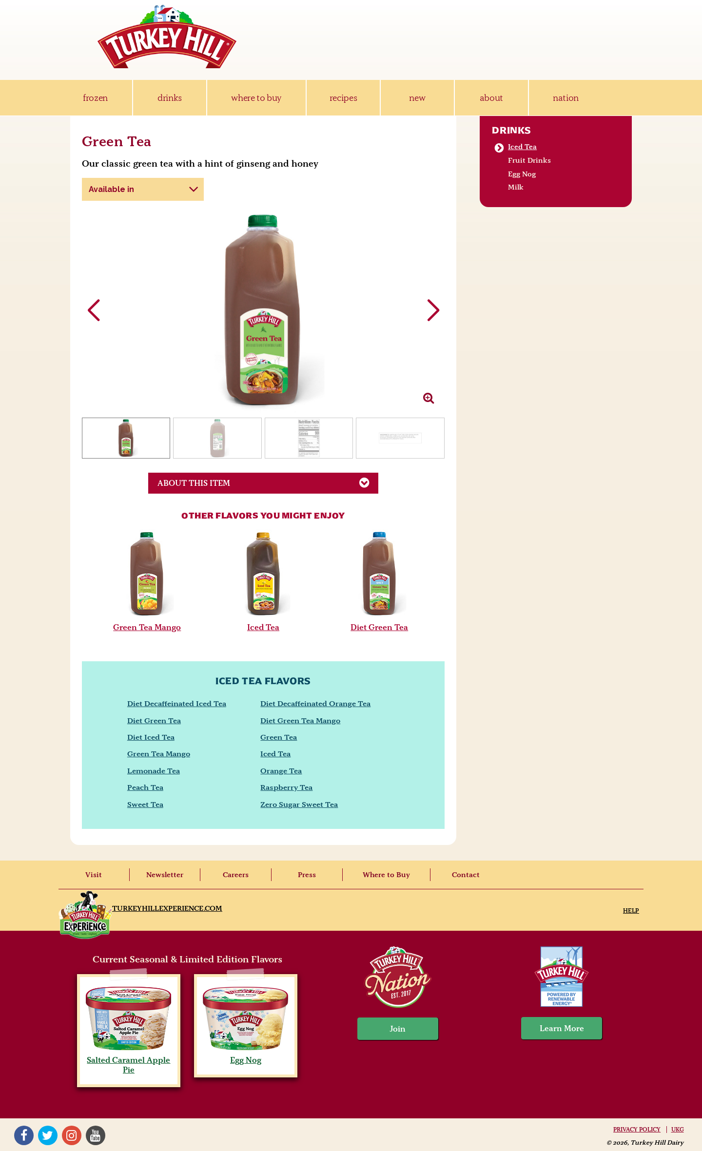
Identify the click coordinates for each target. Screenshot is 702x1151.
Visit (93, 874)
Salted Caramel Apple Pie (128, 1059)
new (417, 97)
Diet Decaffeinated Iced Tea (176, 703)
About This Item (267, 482)
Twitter (48, 1135)
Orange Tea (281, 770)
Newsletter (164, 874)
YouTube (95, 1135)
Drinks (511, 130)
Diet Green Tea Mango (300, 720)
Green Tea (278, 737)
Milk (516, 187)
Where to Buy (386, 874)
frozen (95, 97)
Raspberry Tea (286, 787)
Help (631, 910)
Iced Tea (263, 627)
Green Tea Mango (147, 627)
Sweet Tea (145, 804)
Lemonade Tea (153, 770)
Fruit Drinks (529, 160)
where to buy (256, 97)
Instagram (71, 1135)
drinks (169, 97)
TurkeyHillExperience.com (167, 908)
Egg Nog (522, 174)
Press (307, 874)
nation (566, 97)
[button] (433, 311)
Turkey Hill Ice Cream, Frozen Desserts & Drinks (167, 36)
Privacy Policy (637, 1129)
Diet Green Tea (379, 627)
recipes (343, 97)
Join (398, 1029)
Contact (466, 874)
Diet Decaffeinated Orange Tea (315, 703)
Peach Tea (145, 787)
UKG (677, 1129)
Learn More (562, 1028)
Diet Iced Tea (151, 737)
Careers (236, 874)
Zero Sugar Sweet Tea (299, 804)
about (491, 97)
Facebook (24, 1135)
